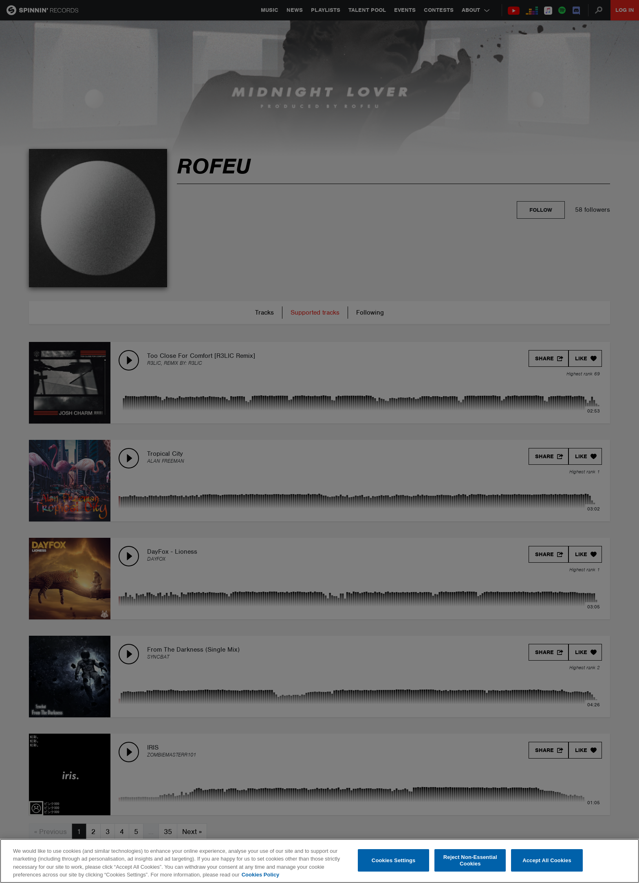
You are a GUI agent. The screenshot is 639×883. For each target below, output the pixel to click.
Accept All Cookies (546, 860)
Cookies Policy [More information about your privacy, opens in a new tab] (260, 875)
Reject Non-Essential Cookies (470, 860)
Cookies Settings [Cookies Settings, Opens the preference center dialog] (394, 860)
